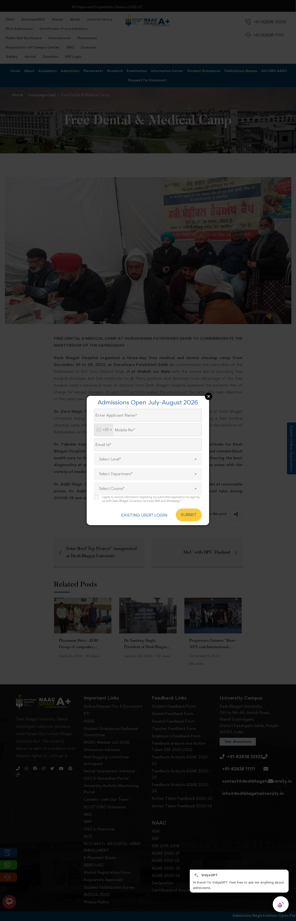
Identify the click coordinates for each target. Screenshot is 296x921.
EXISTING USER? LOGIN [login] (142, 514)
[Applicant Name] (148, 415)
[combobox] (103, 430)
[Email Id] (148, 444)
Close (208, 396)
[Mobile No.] (148, 430)
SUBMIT (189, 514)
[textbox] (147, 459)
